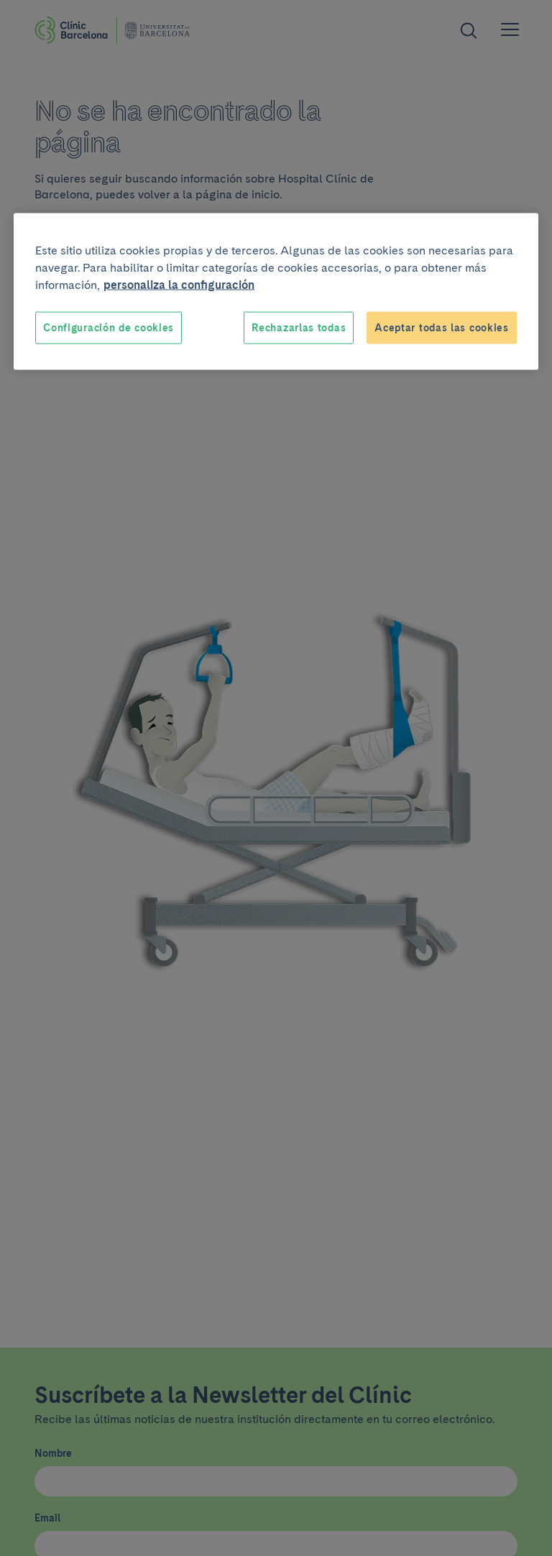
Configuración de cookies (108, 327)
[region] (276, 291)
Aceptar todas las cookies (441, 327)
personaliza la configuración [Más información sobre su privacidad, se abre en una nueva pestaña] (179, 284)
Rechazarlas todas (299, 327)
